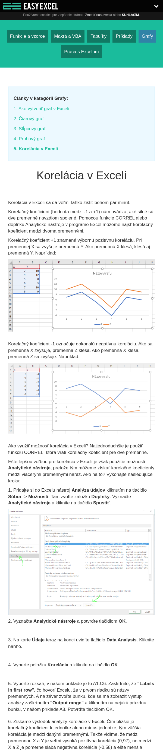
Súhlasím (130, 15)
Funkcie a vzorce (27, 36)
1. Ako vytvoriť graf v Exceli (41, 108)
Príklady (124, 36)
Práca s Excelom (81, 51)
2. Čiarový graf (29, 118)
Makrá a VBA (67, 36)
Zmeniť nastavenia (98, 15)
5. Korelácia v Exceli (36, 148)
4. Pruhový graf (29, 138)
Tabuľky (98, 36)
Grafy (147, 36)
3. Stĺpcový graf (29, 128)
